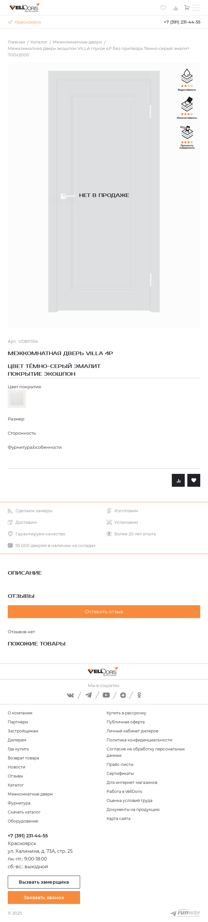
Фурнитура (19, 803)
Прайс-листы (120, 764)
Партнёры (18, 722)
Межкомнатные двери (30, 794)
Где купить (18, 749)
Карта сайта (118, 818)
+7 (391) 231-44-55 (182, 21)
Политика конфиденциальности (139, 740)
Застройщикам (23, 731)
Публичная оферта (126, 722)
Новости (16, 767)
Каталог (16, 785)
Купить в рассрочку (126, 712)
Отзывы (15, 776)
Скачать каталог (24, 812)
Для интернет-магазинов (132, 782)
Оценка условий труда (129, 800)
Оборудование (23, 821)
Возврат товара (23, 758)
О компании (20, 712)
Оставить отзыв (104, 612)
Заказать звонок (44, 897)
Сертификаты (120, 773)
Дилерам (17, 740)
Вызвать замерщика (44, 882)
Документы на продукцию (133, 809)
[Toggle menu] (196, 8)
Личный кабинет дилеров (132, 731)
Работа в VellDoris (124, 791)
